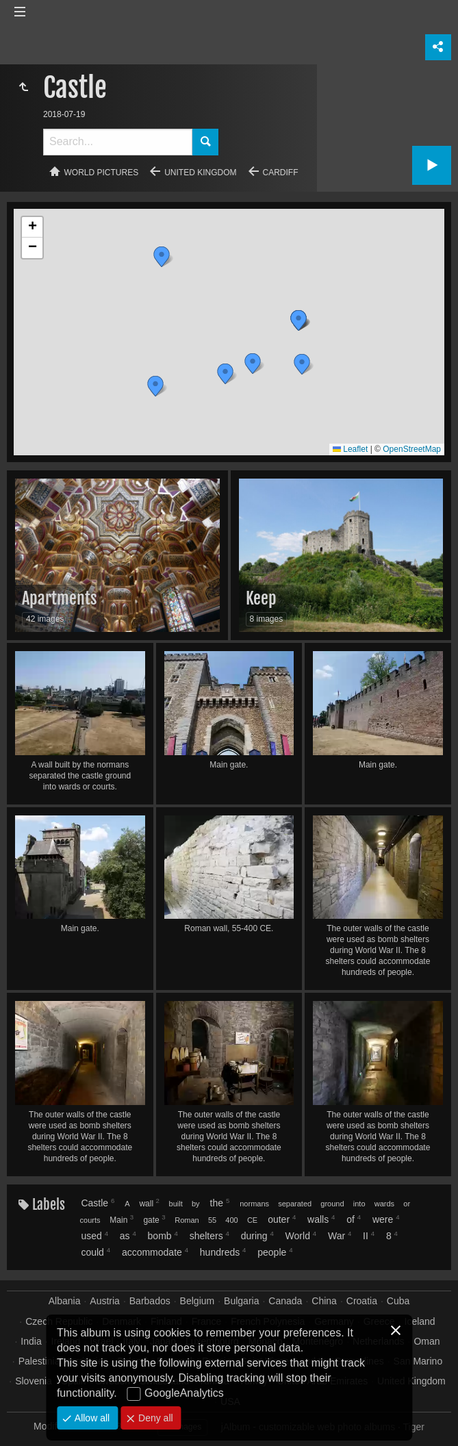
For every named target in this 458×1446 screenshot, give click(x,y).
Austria (105, 1300)
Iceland (420, 1321)
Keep (261, 598)
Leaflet (350, 449)
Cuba (398, 1300)
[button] (161, 256)
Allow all (91, 1417)
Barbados (149, 1300)
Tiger (413, 1426)
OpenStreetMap (412, 449)
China (324, 1300)
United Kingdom (200, 172)
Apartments (59, 598)
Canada (285, 1300)
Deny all (154, 1417)
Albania (65, 1300)
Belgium (197, 1300)
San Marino (418, 1361)
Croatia (361, 1300)
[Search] (117, 142)
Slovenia (33, 1380)
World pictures (101, 172)
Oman (427, 1341)
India (31, 1341)
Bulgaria (241, 1300)
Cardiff (280, 172)
